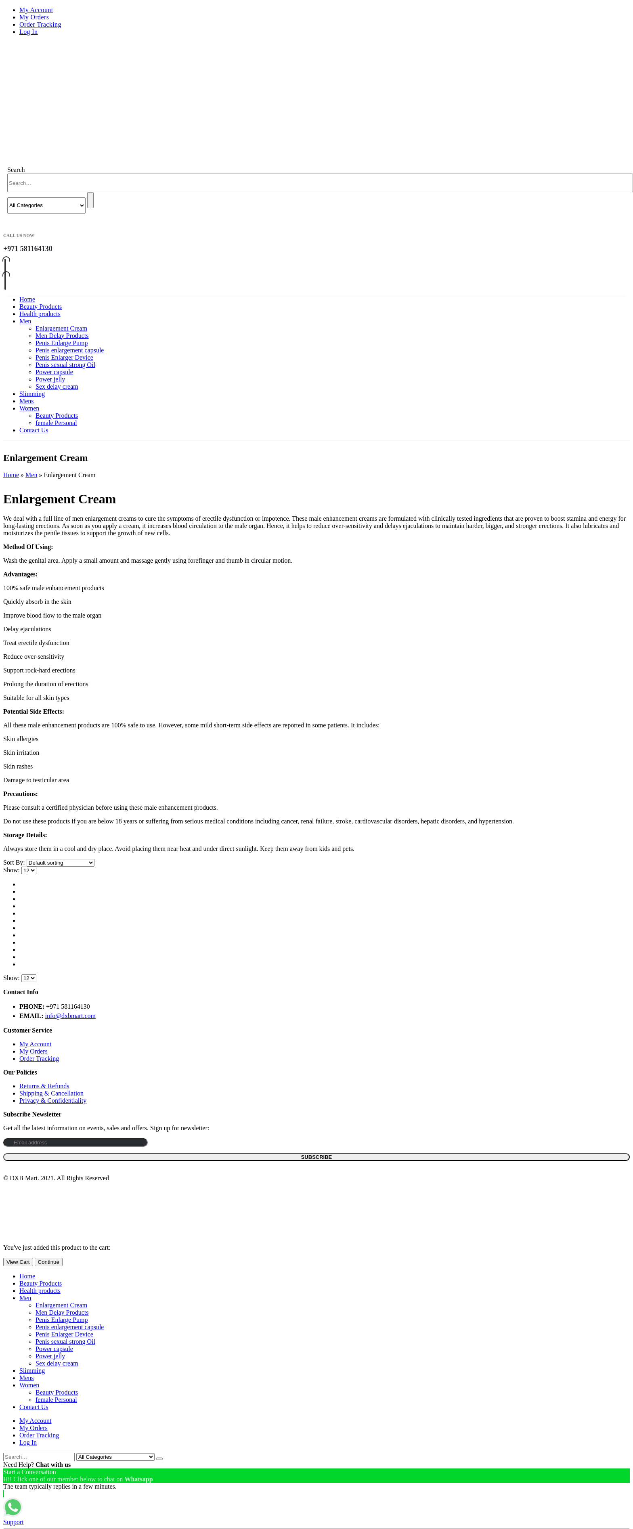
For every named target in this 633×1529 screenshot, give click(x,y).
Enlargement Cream (61, 328)
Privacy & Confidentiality (52, 1100)
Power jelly (50, 379)
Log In (28, 31)
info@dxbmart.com (70, 1015)
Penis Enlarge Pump (62, 342)
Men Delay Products (62, 335)
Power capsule (54, 372)
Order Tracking (40, 24)
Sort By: (15, 862)
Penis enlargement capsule (70, 350)
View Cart (18, 1262)
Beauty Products (40, 306)
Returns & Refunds (44, 1086)
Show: (12, 870)
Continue (48, 1262)
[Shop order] (60, 863)
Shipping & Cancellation (51, 1093)
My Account (36, 9)
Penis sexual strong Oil (65, 364)
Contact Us (33, 430)
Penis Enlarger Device (64, 357)
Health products (40, 313)
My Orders (34, 17)
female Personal (56, 422)
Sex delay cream (57, 386)
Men (25, 321)
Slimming (32, 393)
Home (27, 299)
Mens (26, 401)
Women (29, 408)
